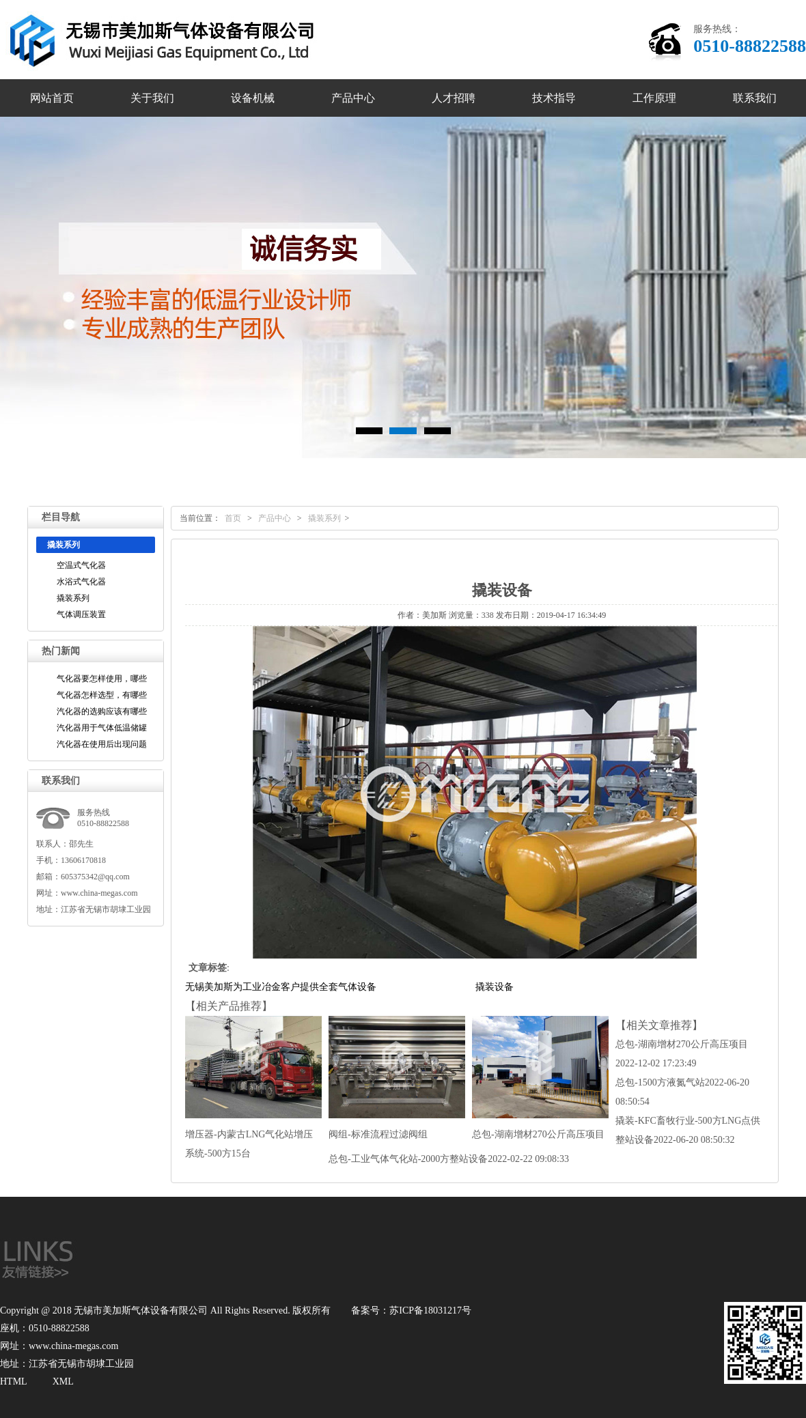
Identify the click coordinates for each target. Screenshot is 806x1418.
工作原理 (654, 98)
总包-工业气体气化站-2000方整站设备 (449, 1159)
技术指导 (554, 98)
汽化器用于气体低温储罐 (102, 728)
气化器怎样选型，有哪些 (102, 695)
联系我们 (755, 98)
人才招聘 (453, 98)
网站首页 (52, 98)
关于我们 (152, 98)
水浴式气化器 (81, 581)
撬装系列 (73, 598)
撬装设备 (494, 987)
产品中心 (353, 98)
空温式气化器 (81, 565)
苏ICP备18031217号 (430, 1310)
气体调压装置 (81, 614)
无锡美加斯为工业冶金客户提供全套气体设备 (280, 987)
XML (63, 1381)
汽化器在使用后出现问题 (102, 744)
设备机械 (253, 98)
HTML (13, 1381)
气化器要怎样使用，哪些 (102, 678)
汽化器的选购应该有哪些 (102, 711)
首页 (233, 518)
